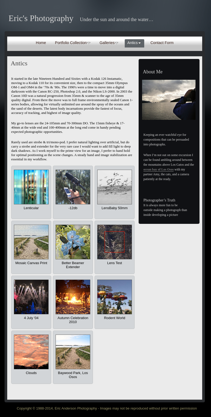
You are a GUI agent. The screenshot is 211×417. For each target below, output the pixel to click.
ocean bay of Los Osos (158, 169)
